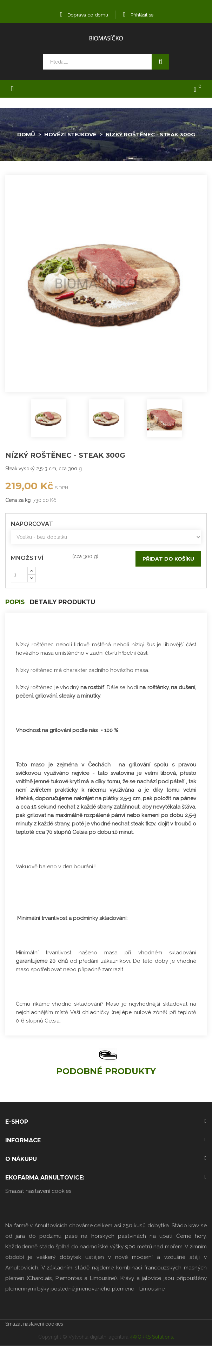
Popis (15, 602)
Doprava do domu (83, 15)
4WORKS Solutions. (152, 1337)
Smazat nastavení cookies (38, 1191)
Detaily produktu (65, 602)
